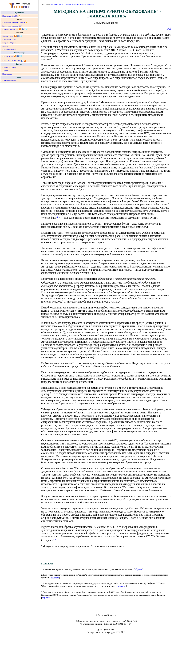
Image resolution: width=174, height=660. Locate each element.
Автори (5, 46)
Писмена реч (7, 74)
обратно (138, 569)
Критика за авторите (10, 49)
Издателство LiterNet (10, 16)
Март (12, 36)
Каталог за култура (9, 67)
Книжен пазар (7, 56)
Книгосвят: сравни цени (11, 60)
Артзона (5, 71)
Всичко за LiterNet (9, 81)
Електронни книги (9, 39)
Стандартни (89, 4)
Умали (73, 4)
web (169, 28)
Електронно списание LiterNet (13, 23)
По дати (5, 36)
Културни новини (8, 29)
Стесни (60, 4)
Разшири (54, 4)
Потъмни (80, 4)
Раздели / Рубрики (9, 43)
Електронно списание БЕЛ (12, 26)
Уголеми (68, 4)
